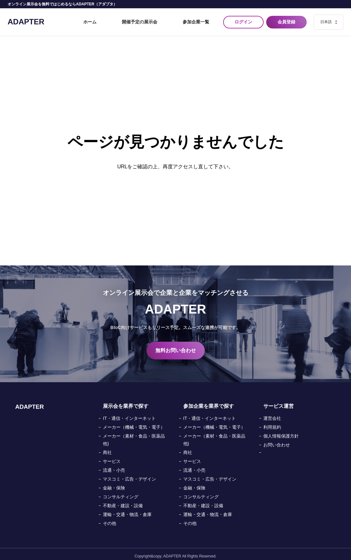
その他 (109, 519)
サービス (112, 457)
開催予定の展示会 (160, 19)
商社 (107, 448)
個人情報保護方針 (281, 431)
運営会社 (272, 414)
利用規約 (272, 423)
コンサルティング (120, 492)
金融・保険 (114, 483)
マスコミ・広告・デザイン (129, 474)
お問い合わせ (276, 440)
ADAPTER (26, 19)
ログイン (243, 19)
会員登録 (288, 19)
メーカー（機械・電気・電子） (134, 423)
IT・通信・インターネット (129, 414)
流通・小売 (114, 466)
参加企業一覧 (201, 19)
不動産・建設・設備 (123, 501)
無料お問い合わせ (175, 346)
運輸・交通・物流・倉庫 (127, 510)
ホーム (125, 19)
